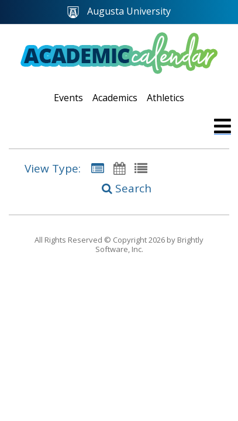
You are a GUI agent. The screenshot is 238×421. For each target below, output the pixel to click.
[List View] (140, 168)
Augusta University (119, 11)
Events (68, 97)
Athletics (165, 97)
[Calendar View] (119, 168)
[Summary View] (97, 168)
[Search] (119, 188)
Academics (114, 97)
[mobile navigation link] (222, 126)
